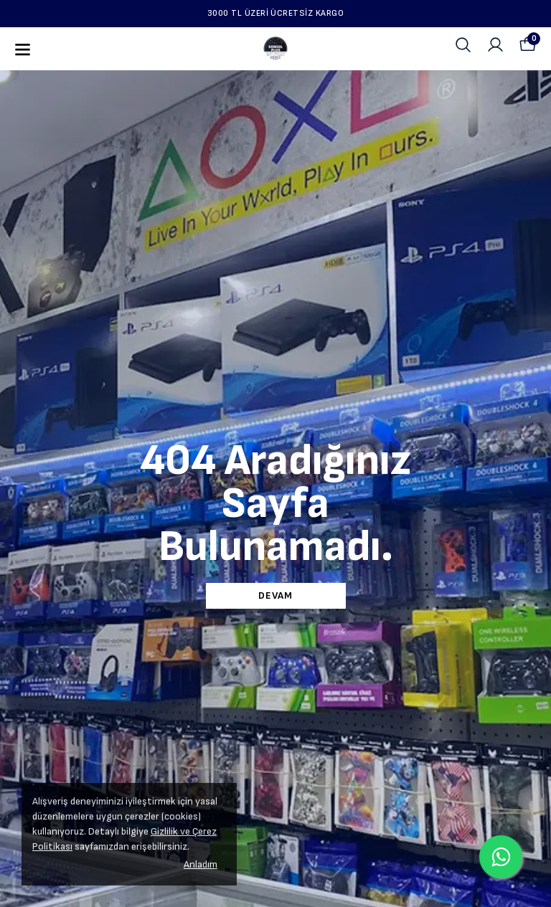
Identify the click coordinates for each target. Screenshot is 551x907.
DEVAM (275, 595)
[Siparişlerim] (495, 45)
